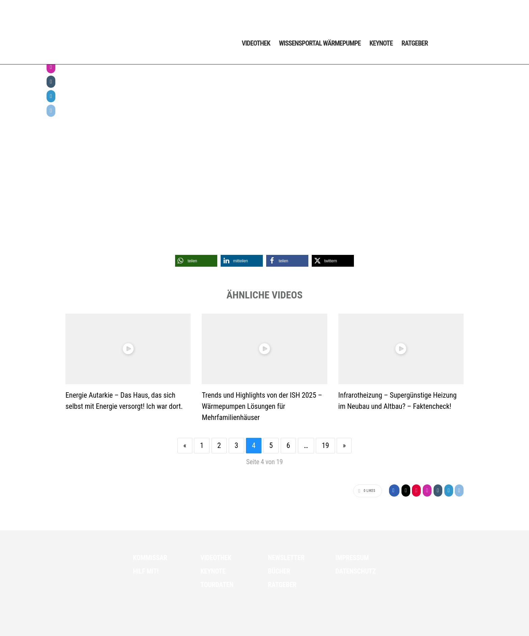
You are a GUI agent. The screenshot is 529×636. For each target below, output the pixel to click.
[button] (196, 261)
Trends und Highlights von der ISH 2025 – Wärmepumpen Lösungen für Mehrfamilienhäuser (262, 406)
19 (325, 445)
